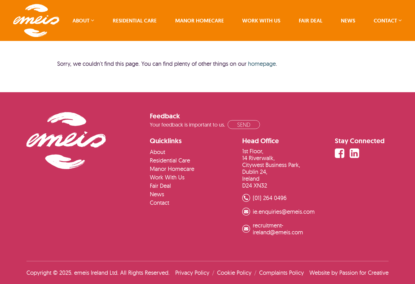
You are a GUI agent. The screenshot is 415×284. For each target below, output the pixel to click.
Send (243, 124)
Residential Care (135, 20)
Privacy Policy (192, 272)
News (348, 20)
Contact (385, 20)
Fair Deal (310, 20)
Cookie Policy (234, 272)
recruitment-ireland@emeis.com (278, 229)
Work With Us (261, 20)
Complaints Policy (281, 272)
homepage (262, 63)
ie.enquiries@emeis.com (284, 211)
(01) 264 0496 (270, 198)
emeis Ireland (36, 20)
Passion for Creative (364, 272)
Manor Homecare (199, 20)
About (81, 20)
